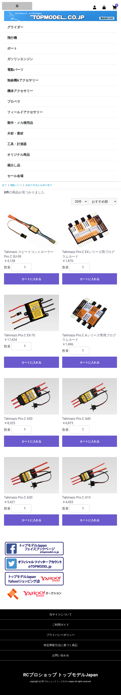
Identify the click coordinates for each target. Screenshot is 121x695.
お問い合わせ (60, 655)
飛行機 (12, 38)
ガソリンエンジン (20, 59)
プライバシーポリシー (61, 634)
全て (4, 185)
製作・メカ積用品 (20, 123)
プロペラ (13, 101)
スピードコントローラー (38, 185)
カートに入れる (31, 279)
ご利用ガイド (60, 624)
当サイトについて (60, 614)
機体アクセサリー (20, 91)
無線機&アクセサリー (22, 80)
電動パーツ (15, 70)
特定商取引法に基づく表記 (61, 645)
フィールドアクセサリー (25, 112)
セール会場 (15, 176)
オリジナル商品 (18, 155)
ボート (12, 48)
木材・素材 (15, 133)
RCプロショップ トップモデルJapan (60, 674)
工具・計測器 (17, 144)
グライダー (15, 27)
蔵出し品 (13, 165)
